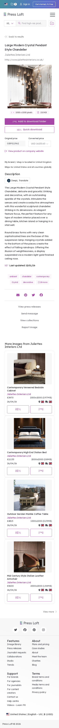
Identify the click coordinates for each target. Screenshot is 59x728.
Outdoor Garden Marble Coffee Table (27, 514)
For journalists (14, 685)
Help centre (13, 701)
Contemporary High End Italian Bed (27, 452)
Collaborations (14, 656)
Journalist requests (16, 652)
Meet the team (39, 656)
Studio (10, 660)
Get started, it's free (44, 4)
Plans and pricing (40, 644)
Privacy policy (39, 692)
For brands (12, 677)
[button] (6, 4)
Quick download (29, 129)
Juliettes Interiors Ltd (19, 394)
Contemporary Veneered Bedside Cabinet (25, 389)
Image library (14, 644)
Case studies (38, 648)
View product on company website (24, 151)
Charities (36, 660)
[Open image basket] (52, 23)
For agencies (13, 681)
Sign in (25, 4)
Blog (34, 664)
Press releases (14, 648)
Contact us (12, 696)
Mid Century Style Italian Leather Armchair (25, 577)
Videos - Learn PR (16, 705)
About (35, 652)
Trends (10, 664)
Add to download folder (29, 121)
